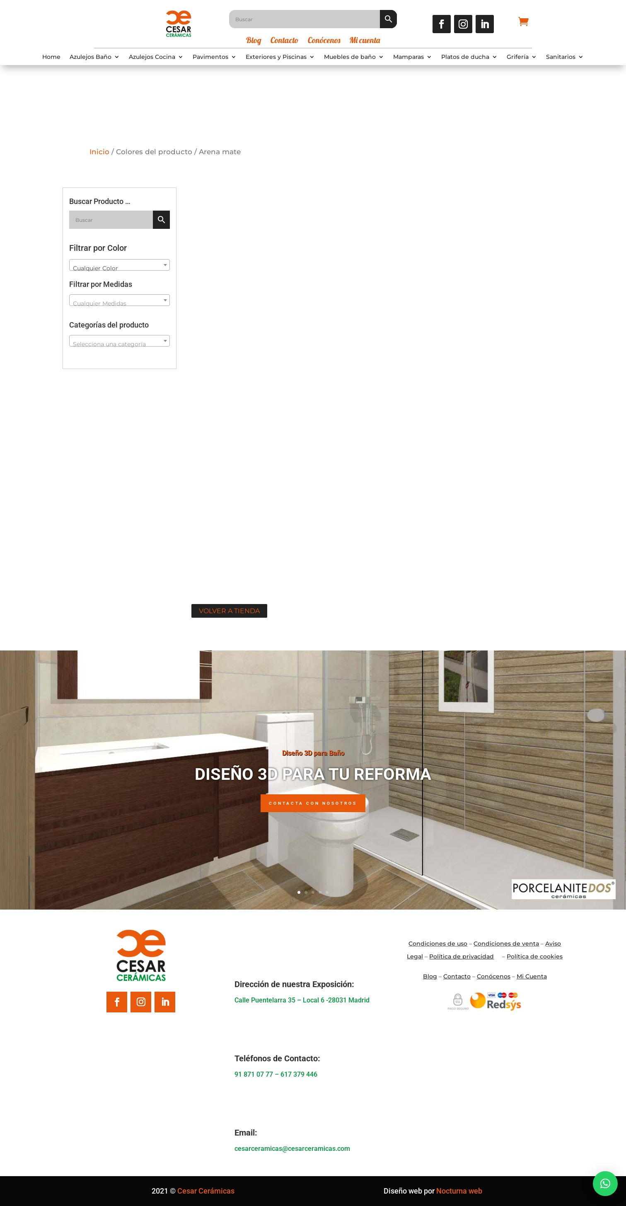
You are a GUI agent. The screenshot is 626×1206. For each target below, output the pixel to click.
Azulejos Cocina (152, 57)
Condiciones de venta (506, 943)
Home (51, 57)
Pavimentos (210, 57)
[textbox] (119, 303)
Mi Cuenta (532, 976)
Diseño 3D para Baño (313, 753)
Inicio (99, 152)
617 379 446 (298, 1074)
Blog (253, 41)
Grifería (518, 57)
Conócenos (324, 41)
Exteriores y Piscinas (276, 57)
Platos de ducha (465, 57)
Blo (430, 976)
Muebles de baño (350, 57)
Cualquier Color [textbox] (95, 268)
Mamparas (408, 57)
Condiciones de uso (437, 943)
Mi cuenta (364, 41)
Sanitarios (560, 57)
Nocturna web (459, 1191)
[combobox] (119, 265)
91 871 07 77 (253, 1074)
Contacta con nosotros (313, 803)
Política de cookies (535, 956)
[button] (605, 1183)
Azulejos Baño (90, 57)
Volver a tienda (229, 611)
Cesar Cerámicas (205, 1191)
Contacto (285, 41)
